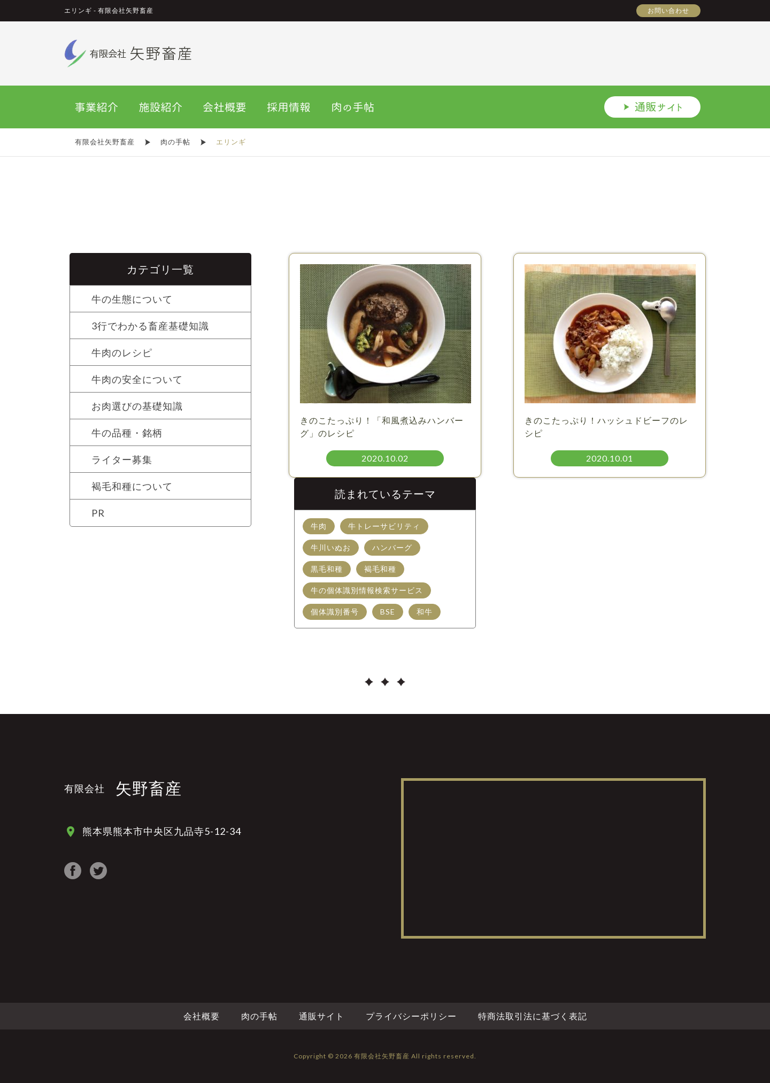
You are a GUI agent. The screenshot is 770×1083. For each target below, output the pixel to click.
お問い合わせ (668, 10)
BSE (387, 611)
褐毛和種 (380, 568)
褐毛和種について (132, 486)
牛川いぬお (331, 547)
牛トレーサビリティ (384, 526)
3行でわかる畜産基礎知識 (150, 326)
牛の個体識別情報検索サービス (367, 590)
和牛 (425, 611)
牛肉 (319, 526)
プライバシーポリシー (411, 1016)
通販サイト (321, 1016)
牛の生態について (132, 299)
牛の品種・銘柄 (127, 433)
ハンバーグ (392, 547)
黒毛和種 (327, 568)
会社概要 (201, 1016)
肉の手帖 (259, 1016)
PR (98, 513)
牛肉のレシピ (121, 352)
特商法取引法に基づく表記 (532, 1016)
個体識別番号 (335, 611)
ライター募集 (121, 459)
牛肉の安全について (137, 379)
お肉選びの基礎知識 (137, 406)
